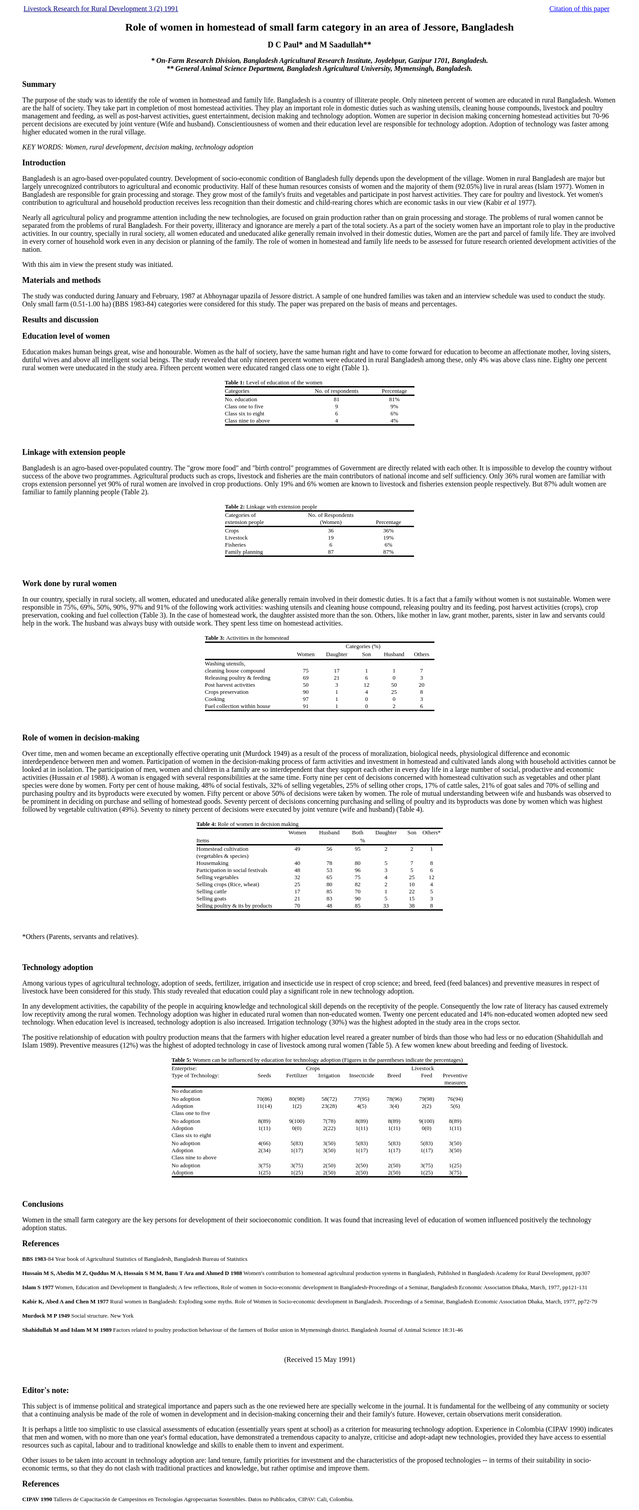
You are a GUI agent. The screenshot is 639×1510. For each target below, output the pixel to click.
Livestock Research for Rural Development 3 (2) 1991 (101, 8)
